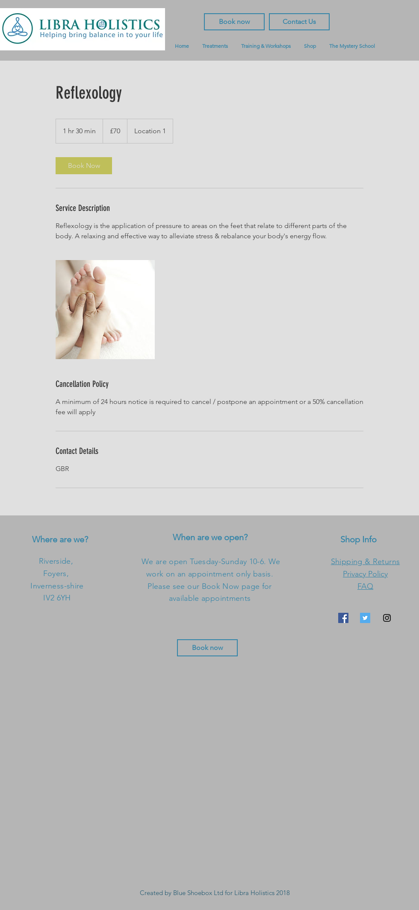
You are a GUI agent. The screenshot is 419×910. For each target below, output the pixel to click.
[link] (84, 165)
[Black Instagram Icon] (387, 618)
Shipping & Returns (365, 561)
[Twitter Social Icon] (365, 618)
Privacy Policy (365, 574)
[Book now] (207, 647)
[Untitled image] (105, 309)
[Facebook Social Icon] (343, 618)
